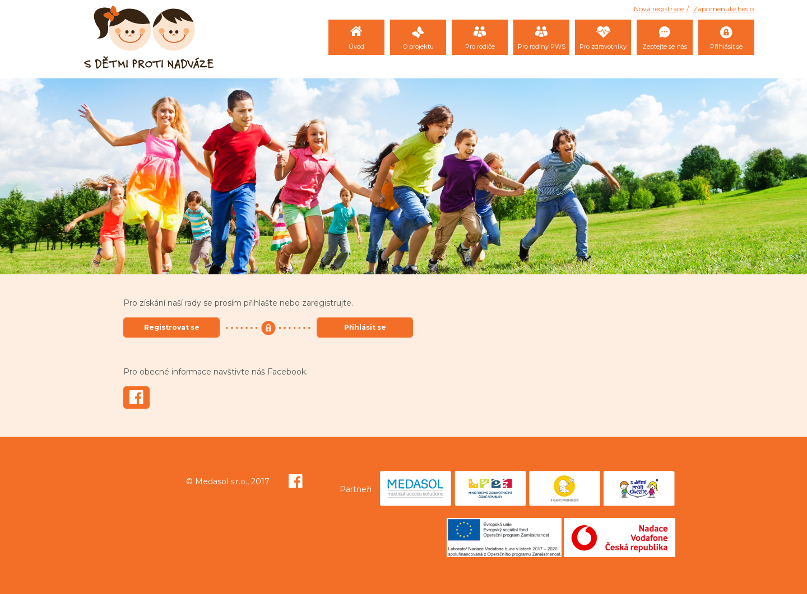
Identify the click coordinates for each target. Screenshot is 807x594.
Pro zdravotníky (603, 46)
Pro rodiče (480, 46)
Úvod (356, 46)
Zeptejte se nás (664, 46)
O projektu (418, 46)
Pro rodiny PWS (541, 46)
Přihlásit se (726, 46)
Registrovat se (172, 327)
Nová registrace (659, 8)
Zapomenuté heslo (723, 8)
